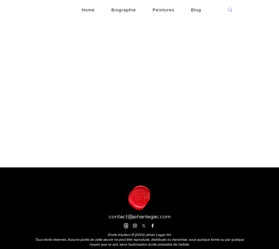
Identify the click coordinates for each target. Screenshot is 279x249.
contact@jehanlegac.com (140, 216)
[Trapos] (126, 225)
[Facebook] (152, 225)
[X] (143, 225)
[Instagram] (135, 225)
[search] (251, 9)
